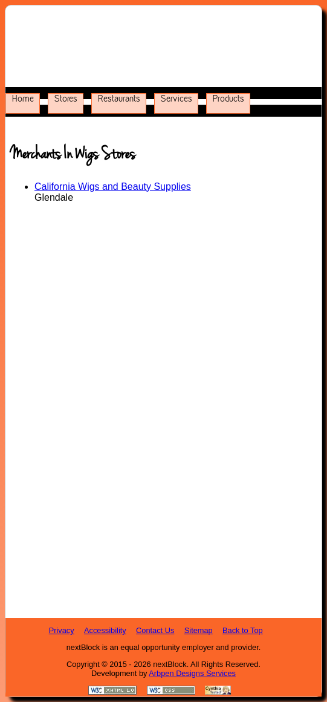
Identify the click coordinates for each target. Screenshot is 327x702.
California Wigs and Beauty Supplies (112, 186)
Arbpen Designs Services (192, 673)
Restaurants (119, 98)
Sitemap (198, 630)
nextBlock (169, 664)
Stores (65, 98)
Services (176, 98)
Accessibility (105, 630)
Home (23, 98)
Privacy (61, 630)
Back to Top (242, 630)
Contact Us (155, 630)
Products (228, 98)
